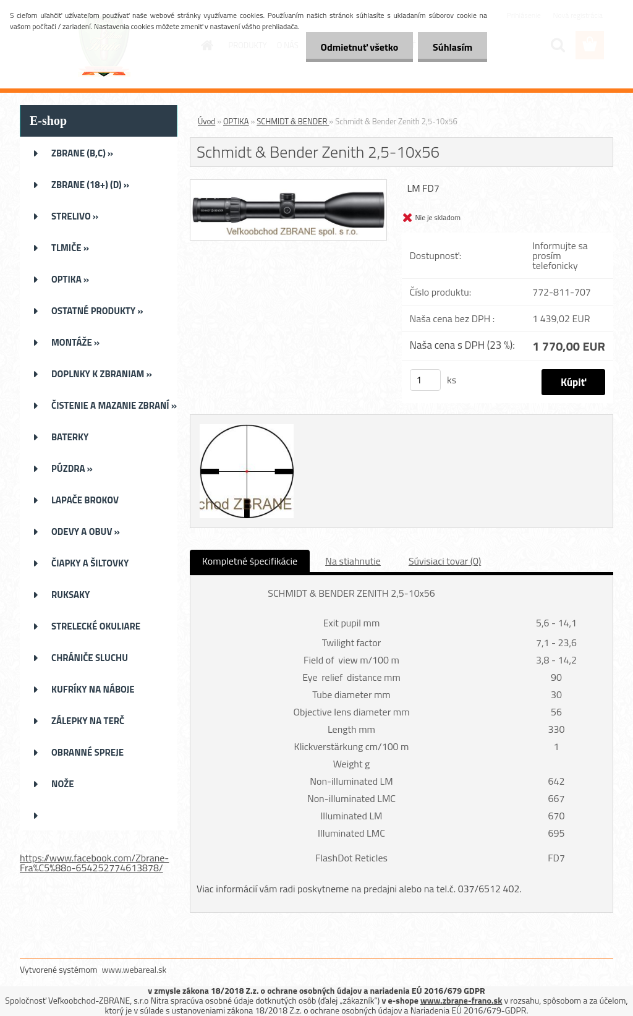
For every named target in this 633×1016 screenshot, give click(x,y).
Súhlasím (452, 47)
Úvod (206, 121)
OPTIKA (236, 121)
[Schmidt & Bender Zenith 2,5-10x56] (288, 184)
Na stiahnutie (353, 560)
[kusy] (425, 380)
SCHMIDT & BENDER (293, 121)
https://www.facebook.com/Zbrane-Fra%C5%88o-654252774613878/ (94, 862)
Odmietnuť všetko (357, 47)
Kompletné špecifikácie (249, 560)
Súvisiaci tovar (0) (445, 560)
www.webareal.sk (134, 969)
